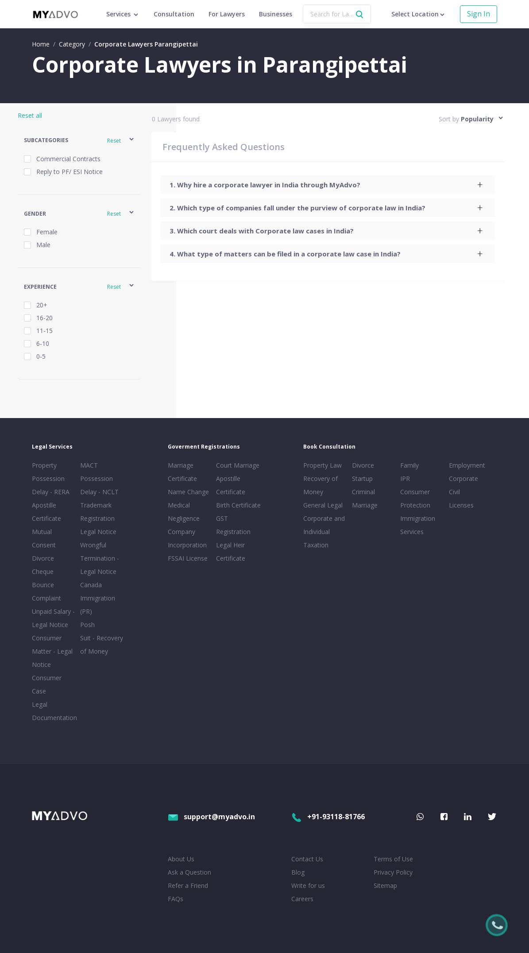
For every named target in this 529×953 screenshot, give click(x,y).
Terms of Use (393, 859)
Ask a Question (189, 872)
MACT (89, 465)
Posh (87, 624)
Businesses (275, 14)
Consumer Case (47, 684)
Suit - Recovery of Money (101, 644)
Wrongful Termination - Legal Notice (99, 558)
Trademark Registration (97, 512)
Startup (362, 478)
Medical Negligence (184, 512)
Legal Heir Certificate (230, 551)
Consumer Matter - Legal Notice (52, 651)
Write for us (308, 885)
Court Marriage (237, 465)
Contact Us (307, 859)
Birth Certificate (238, 505)
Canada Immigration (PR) (97, 598)
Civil (454, 492)
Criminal (363, 492)
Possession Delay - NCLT (99, 485)
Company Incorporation (187, 538)
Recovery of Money (320, 485)
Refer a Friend (188, 885)
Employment (467, 465)
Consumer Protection (415, 498)
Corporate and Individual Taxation (324, 531)
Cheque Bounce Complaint (46, 584)
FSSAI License (188, 558)
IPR (405, 478)
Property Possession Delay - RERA (51, 478)
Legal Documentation (54, 711)
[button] (79, 141)
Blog (298, 872)
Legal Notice (98, 531)
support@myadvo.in (211, 816)
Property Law (322, 465)
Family (409, 465)
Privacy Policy (393, 872)
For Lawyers (227, 14)
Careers (302, 899)
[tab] (328, 184)
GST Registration (233, 525)
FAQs (175, 899)
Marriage (365, 505)
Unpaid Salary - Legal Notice (53, 618)
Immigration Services (417, 525)
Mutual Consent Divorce (44, 544)
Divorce (363, 465)
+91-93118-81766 (328, 816)
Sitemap (385, 885)
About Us (181, 859)
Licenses (461, 505)
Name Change (188, 492)
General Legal (323, 505)
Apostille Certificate (46, 512)
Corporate (463, 478)
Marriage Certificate (182, 472)
